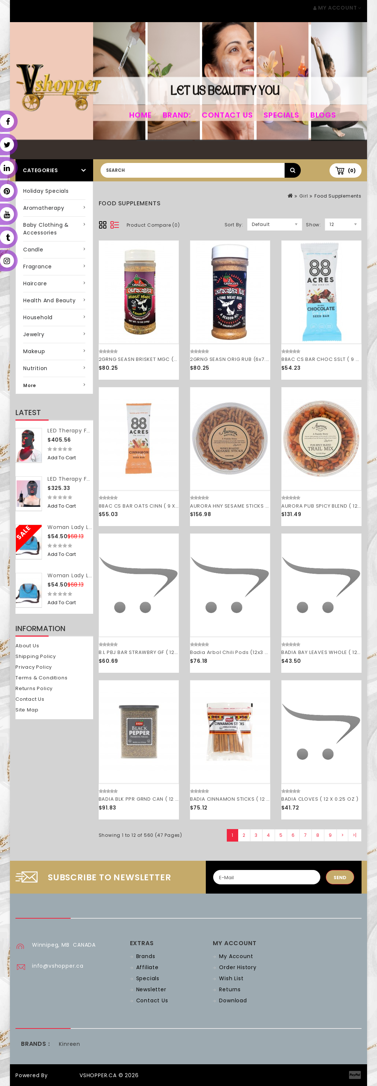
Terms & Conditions (41, 677)
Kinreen (69, 1044)
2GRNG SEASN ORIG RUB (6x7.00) (232, 359)
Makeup (34, 351)
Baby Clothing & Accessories (46, 228)
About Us (27, 645)
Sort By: (234, 225)
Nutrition (35, 368)
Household (38, 317)
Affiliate (147, 967)
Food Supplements (338, 196)
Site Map (26, 709)
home (140, 115)
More (29, 385)
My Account (236, 956)
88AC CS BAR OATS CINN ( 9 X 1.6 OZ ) (147, 505)
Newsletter (151, 989)
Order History (237, 967)
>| (355, 835)
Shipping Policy (35, 656)
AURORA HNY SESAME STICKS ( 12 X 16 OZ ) (244, 505)
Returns (230, 989)
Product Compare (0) (153, 225)
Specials (281, 115)
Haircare (35, 283)
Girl (303, 196)
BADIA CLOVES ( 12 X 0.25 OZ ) (320, 799)
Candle (33, 249)
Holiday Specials (46, 191)
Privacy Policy (33, 667)
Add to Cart (61, 457)
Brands (145, 956)
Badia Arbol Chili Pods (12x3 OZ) (232, 652)
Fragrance (37, 266)
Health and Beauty (49, 300)
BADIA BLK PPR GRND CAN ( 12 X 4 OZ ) (148, 799)
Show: (313, 225)
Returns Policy (34, 688)
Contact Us (227, 115)
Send (340, 877)
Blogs (323, 115)
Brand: (177, 115)
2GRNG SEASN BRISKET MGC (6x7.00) (146, 359)
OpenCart (64, 1075)
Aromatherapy (43, 208)
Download (233, 1000)
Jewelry (34, 334)
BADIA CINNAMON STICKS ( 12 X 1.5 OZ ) (240, 799)
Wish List (231, 978)
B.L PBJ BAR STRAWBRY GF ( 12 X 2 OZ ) (148, 652)
